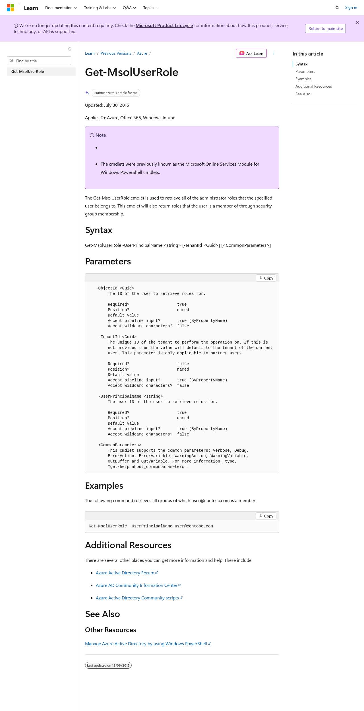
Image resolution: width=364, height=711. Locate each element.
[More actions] (274, 53)
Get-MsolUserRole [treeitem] (27, 71)
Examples (303, 78)
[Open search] (337, 8)
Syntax (301, 64)
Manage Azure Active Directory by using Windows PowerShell (146, 643)
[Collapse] (70, 49)
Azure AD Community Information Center (136, 585)
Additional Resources (313, 86)
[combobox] (39, 60)
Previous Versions (116, 53)
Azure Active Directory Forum (125, 573)
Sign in (351, 7)
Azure (142, 53)
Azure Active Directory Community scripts (137, 598)
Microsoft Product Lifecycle (164, 25)
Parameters (305, 71)
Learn (90, 53)
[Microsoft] (10, 7)
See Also (302, 93)
